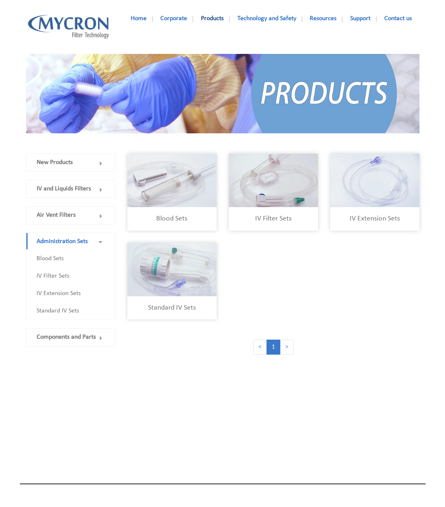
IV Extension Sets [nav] (59, 293)
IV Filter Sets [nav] (53, 276)
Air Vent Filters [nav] (56, 215)
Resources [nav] (323, 18)
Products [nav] (212, 18)
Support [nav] (360, 18)
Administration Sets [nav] (62, 241)
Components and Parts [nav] (66, 337)
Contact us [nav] (398, 18)
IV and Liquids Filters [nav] (64, 189)
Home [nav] (138, 18)
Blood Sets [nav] (50, 258)
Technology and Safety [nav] (266, 18)
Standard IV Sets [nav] (58, 311)
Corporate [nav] (173, 18)
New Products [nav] (55, 162)
